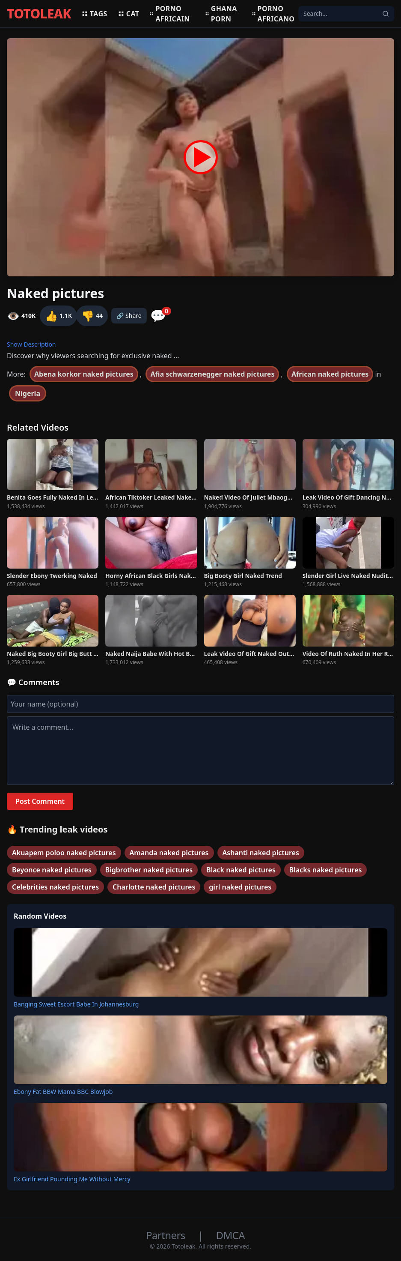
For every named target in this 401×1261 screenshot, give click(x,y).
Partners (166, 1235)
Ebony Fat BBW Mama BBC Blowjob (63, 1091)
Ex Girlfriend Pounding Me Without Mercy (72, 1179)
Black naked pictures (241, 870)
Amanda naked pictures (169, 852)
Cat (129, 13)
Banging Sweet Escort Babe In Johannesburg (76, 1004)
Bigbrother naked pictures (149, 870)
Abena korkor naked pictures (84, 374)
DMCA (230, 1235)
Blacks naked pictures (325, 870)
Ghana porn (221, 14)
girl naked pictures (240, 887)
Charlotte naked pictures (154, 887)
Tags (94, 13)
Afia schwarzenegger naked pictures (212, 374)
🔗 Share (129, 316)
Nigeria (27, 393)
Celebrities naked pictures (55, 887)
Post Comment (40, 801)
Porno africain (169, 14)
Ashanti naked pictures (261, 852)
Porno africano (273, 14)
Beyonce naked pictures (52, 870)
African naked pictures (329, 374)
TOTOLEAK (39, 13)
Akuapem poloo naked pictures (64, 852)
